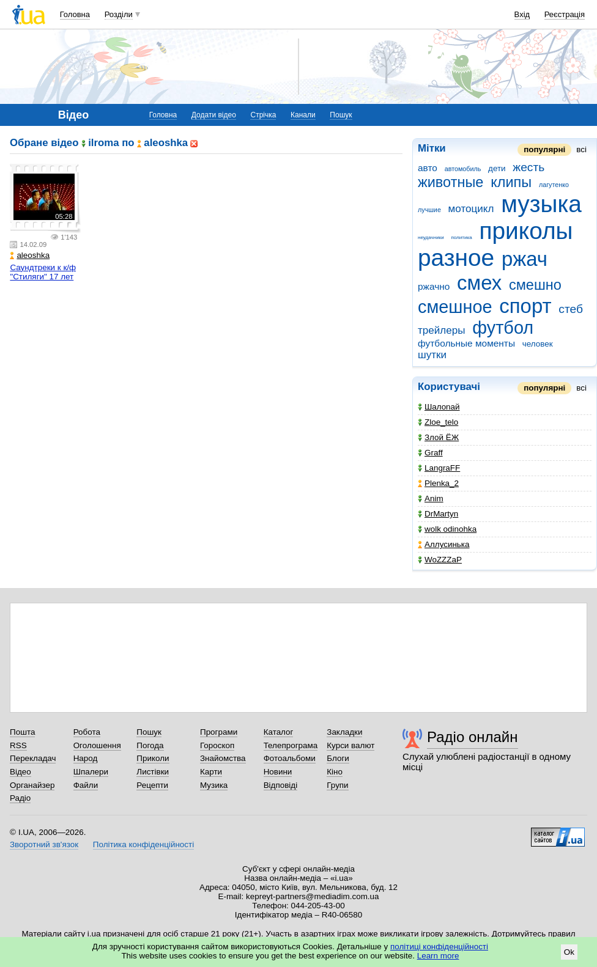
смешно (535, 285)
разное (456, 258)
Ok (569, 952)
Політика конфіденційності (143, 844)
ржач (524, 259)
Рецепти (152, 785)
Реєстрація (564, 14)
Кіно (335, 771)
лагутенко (554, 184)
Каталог (279, 732)
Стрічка (263, 115)
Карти (211, 771)
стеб (570, 309)
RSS (18, 745)
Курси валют (350, 745)
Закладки (344, 732)
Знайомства (223, 758)
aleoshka (30, 255)
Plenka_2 (438, 483)
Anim (430, 498)
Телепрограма (291, 745)
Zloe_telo (438, 422)
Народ (85, 758)
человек (537, 343)
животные (450, 182)
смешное (455, 307)
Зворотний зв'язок (44, 844)
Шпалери (90, 771)
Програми (218, 732)
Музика (214, 785)
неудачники (431, 237)
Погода (149, 745)
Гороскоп (217, 745)
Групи (337, 785)
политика (461, 237)
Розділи (119, 14)
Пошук (341, 115)
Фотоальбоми (290, 758)
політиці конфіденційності (439, 946)
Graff (430, 452)
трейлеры (441, 330)
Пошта (22, 732)
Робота (86, 732)
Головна (75, 14)
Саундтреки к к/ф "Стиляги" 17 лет (43, 272)
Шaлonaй (439, 406)
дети (497, 168)
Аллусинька (444, 544)
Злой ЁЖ (438, 437)
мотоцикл (471, 209)
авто (427, 168)
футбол (502, 327)
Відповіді (281, 785)
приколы (526, 231)
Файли (85, 785)
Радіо (20, 798)
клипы (511, 182)
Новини (278, 771)
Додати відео (213, 115)
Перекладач (33, 758)
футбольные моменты (466, 343)
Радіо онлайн (472, 737)
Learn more (438, 955)
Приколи (152, 758)
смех (479, 282)
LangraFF (439, 467)
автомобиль (463, 168)
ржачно (434, 286)
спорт (525, 306)
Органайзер (32, 785)
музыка (541, 204)
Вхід (522, 14)
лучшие (429, 209)
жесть (528, 167)
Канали (303, 115)
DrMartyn (438, 513)
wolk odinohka (447, 529)
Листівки (152, 771)
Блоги (338, 758)
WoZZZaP (440, 559)
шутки (432, 355)
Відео (20, 771)
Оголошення (97, 745)
